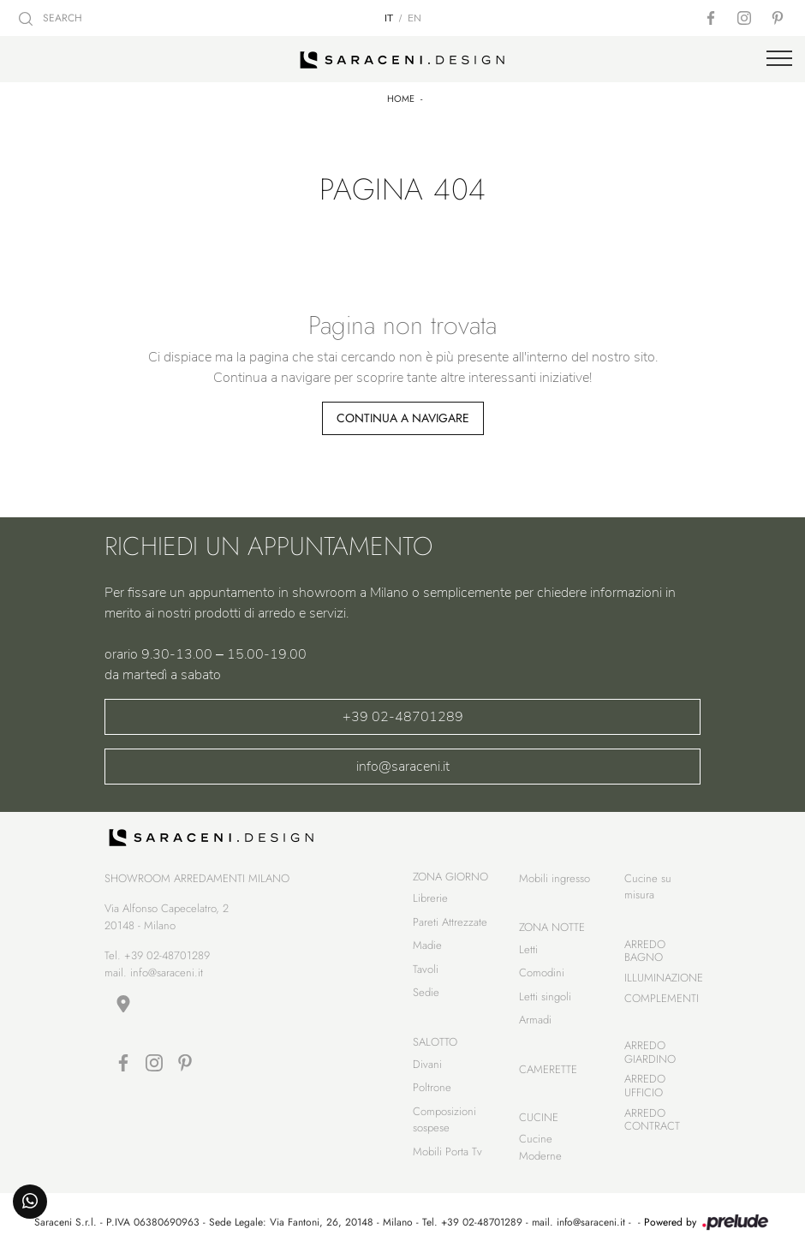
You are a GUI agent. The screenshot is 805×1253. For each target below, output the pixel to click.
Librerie (430, 898)
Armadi (535, 1019)
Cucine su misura (647, 887)
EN (414, 18)
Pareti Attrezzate (450, 922)
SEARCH (50, 18)
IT (389, 18)
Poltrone (432, 1087)
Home (400, 98)
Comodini (541, 972)
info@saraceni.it (403, 766)
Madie (427, 945)
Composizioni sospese (444, 1120)
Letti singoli (545, 996)
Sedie (426, 992)
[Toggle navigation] (779, 59)
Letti (528, 949)
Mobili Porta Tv (447, 1151)
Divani (427, 1064)
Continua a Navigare (403, 418)
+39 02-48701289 (403, 716)
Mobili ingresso (554, 878)
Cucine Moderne (540, 1147)
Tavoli (425, 969)
